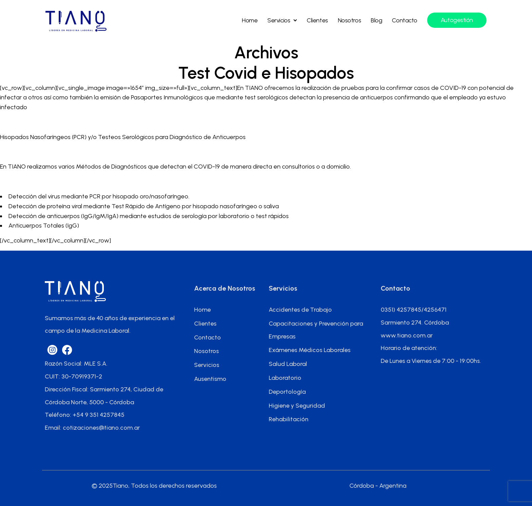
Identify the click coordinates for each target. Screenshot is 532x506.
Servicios (278, 20)
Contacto (404, 20)
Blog (376, 20)
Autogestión (457, 20)
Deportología (287, 391)
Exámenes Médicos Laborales (309, 350)
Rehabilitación (288, 419)
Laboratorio (285, 378)
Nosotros (349, 20)
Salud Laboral (288, 364)
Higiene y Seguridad (297, 405)
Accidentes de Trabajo (300, 309)
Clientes (317, 20)
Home (250, 20)
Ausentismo (210, 379)
